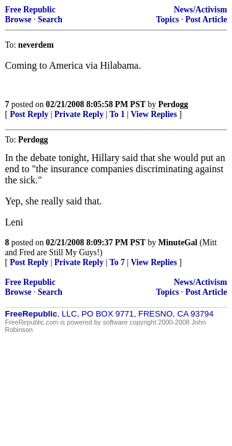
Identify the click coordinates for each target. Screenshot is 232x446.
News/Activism (200, 9)
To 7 (117, 262)
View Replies (154, 114)
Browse (18, 19)
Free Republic (30, 9)
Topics (167, 19)
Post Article (206, 19)
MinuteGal (177, 242)
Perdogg (173, 104)
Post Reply (29, 114)
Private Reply (79, 114)
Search (50, 19)
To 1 (117, 114)
